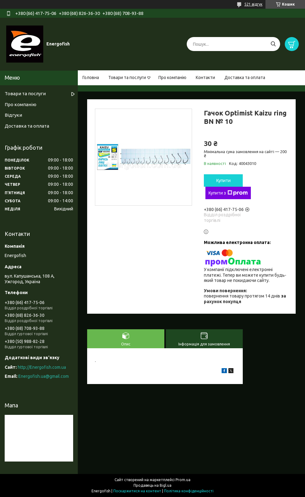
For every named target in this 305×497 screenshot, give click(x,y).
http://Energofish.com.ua (42, 367)
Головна (90, 77)
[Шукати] (273, 44)
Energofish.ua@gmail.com (43, 376)
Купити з (228, 193)
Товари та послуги (127, 77)
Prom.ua (183, 480)
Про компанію (172, 77)
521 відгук (253, 4)
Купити (223, 180)
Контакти (205, 77)
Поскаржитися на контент (137, 491)
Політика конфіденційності (189, 491)
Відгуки (13, 115)
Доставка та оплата (244, 77)
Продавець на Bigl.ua (152, 485)
